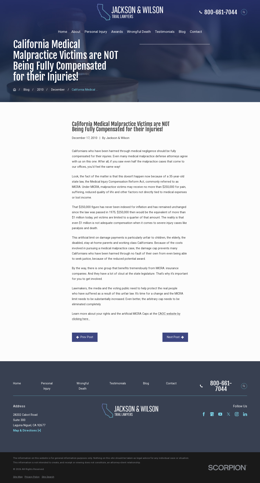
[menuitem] (18, 477)
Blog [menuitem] (182, 32)
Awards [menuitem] (117, 32)
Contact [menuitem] (196, 32)
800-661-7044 (220, 12)
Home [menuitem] (62, 32)
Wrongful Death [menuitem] (139, 32)
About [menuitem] (75, 32)
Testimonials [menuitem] (165, 32)
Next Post (175, 337)
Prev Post (84, 337)
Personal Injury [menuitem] (96, 32)
